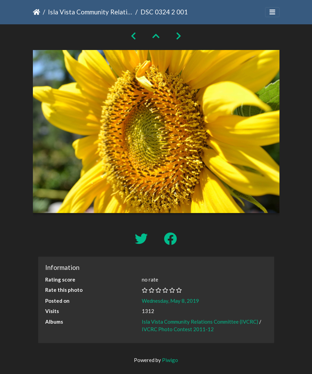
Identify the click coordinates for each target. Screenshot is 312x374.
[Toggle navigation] (272, 12)
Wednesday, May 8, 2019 (170, 301)
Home (36, 12)
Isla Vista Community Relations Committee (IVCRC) (90, 12)
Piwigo (170, 360)
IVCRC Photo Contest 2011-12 (178, 329)
